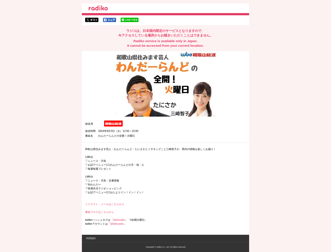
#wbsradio (119, 219)
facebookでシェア (109, 20)
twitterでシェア (91, 20)
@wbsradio (116, 223)
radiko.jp (98, 8)
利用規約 (91, 238)
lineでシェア (129, 20)
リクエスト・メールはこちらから (104, 204)
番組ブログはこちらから (99, 212)
